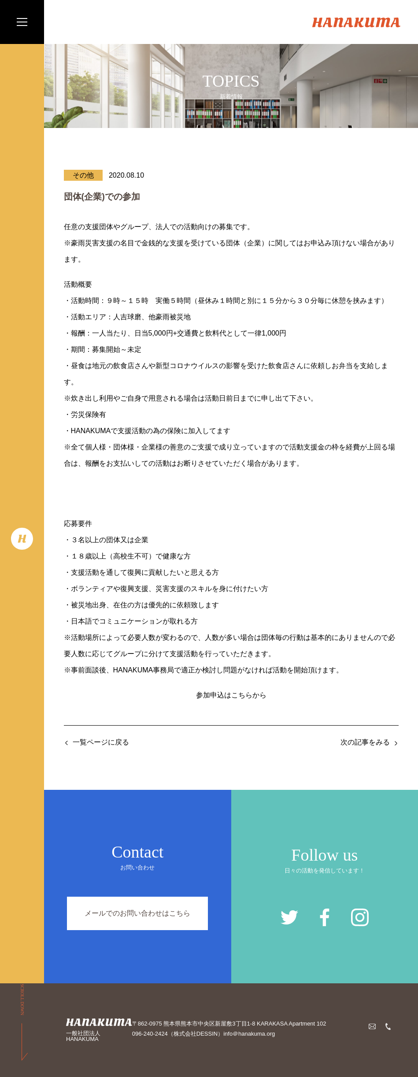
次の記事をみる (365, 742)
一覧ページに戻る (101, 742)
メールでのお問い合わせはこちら (137, 913)
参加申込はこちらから (231, 695)
